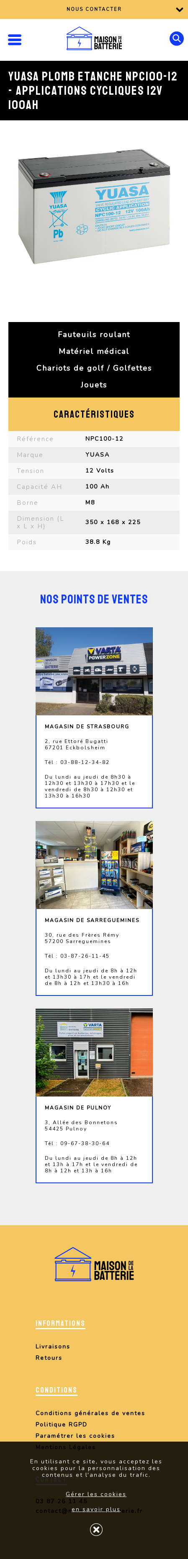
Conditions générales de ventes (90, 1413)
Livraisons (53, 1347)
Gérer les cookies (96, 1494)
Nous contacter (94, 9)
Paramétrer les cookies (75, 1436)
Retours (49, 1358)
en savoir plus (96, 1509)
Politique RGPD (62, 1425)
